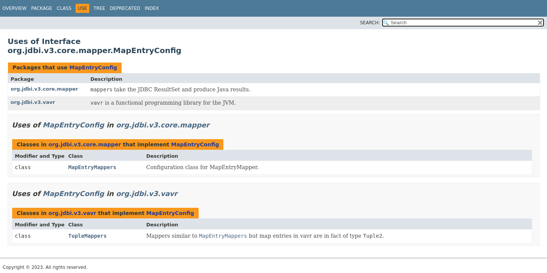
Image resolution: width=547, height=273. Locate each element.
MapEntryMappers (92, 167)
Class (64, 8)
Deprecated (125, 8)
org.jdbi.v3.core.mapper (44, 89)
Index (152, 8)
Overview (14, 8)
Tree (99, 8)
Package (41, 8)
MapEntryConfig (93, 67)
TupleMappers (87, 236)
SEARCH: (370, 22)
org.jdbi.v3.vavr (33, 102)
